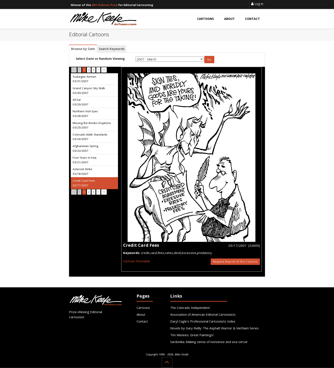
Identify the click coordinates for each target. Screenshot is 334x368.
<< (73, 69)
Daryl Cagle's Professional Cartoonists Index (202, 321)
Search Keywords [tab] (112, 49)
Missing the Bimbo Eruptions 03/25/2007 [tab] (92, 125)
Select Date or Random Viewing (100, 58)
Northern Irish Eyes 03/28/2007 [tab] (85, 113)
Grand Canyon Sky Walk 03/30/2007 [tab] (89, 90)
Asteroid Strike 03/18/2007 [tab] (82, 171)
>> (103, 69)
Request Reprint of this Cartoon (235, 261)
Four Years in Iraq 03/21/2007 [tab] (84, 160)
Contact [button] (252, 19)
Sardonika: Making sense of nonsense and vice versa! (208, 342)
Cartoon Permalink (136, 261)
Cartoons (143, 307)
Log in (257, 3)
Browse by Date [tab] (83, 49)
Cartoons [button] (205, 19)
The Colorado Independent (190, 307)
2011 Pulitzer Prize (105, 5)
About (141, 314)
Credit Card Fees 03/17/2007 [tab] (84, 183)
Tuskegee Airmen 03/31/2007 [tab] (84, 79)
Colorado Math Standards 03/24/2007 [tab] (90, 137)
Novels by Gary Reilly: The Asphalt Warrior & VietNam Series (214, 328)
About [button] (229, 19)
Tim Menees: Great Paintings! (191, 335)
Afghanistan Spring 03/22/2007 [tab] (85, 148)
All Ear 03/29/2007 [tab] (80, 102)
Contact (142, 321)
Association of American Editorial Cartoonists (203, 314)
